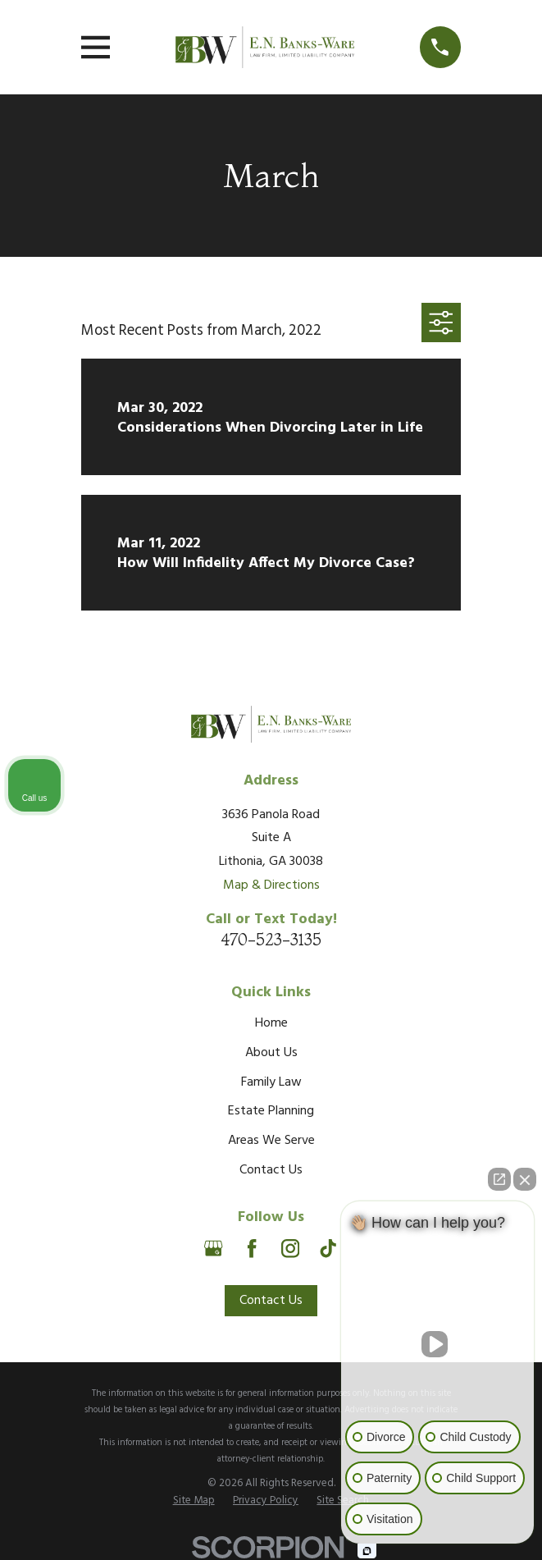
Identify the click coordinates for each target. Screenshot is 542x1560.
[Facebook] (252, 1248)
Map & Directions (271, 885)
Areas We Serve (271, 1140)
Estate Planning (271, 1111)
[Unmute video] (437, 1344)
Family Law (271, 1082)
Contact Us (271, 1170)
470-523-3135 (271, 939)
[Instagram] (290, 1248)
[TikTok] (328, 1248)
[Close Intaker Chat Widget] (524, 1179)
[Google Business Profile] (213, 1248)
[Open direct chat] (499, 1179)
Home (271, 1023)
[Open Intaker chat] (367, 1551)
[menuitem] (194, 1501)
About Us (271, 1053)
